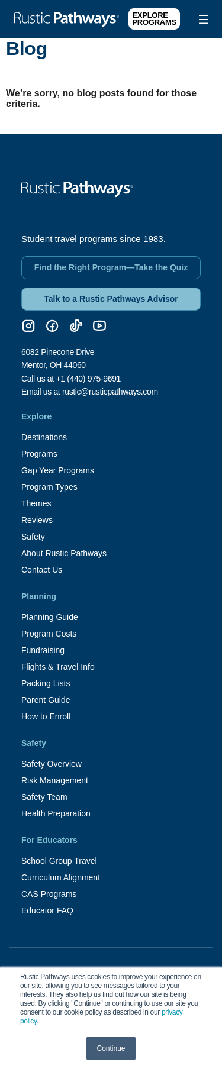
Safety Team (44, 797)
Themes (36, 503)
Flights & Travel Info (58, 666)
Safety (33, 536)
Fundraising (43, 650)
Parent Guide (45, 700)
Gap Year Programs (57, 470)
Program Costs (48, 633)
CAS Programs (48, 894)
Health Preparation (56, 813)
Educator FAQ (47, 910)
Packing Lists (45, 683)
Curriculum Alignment (60, 877)
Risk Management (54, 780)
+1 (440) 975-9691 (88, 378)
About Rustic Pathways (64, 553)
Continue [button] (110, 1048)
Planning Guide (49, 617)
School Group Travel (59, 861)
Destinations (44, 437)
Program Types (49, 487)
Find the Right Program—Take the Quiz (111, 267)
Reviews (37, 520)
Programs (39, 453)
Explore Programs (154, 19)
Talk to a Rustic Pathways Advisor (111, 298)
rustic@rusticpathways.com (110, 391)
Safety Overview (51, 764)
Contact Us (41, 569)
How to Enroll (45, 716)
